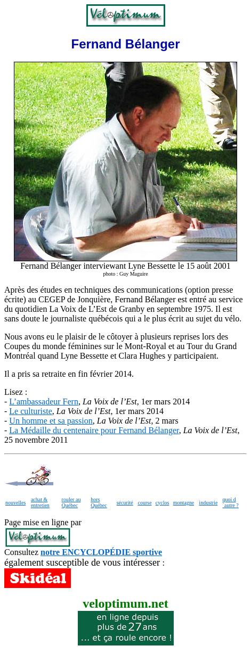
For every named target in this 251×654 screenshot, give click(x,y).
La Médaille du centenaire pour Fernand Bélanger (94, 430)
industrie (208, 503)
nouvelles (15, 503)
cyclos (162, 503)
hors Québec (99, 502)
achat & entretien (40, 502)
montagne (183, 503)
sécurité (125, 503)
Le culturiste (30, 411)
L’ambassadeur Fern (43, 401)
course (144, 503)
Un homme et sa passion (50, 420)
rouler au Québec (71, 502)
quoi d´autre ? (230, 502)
